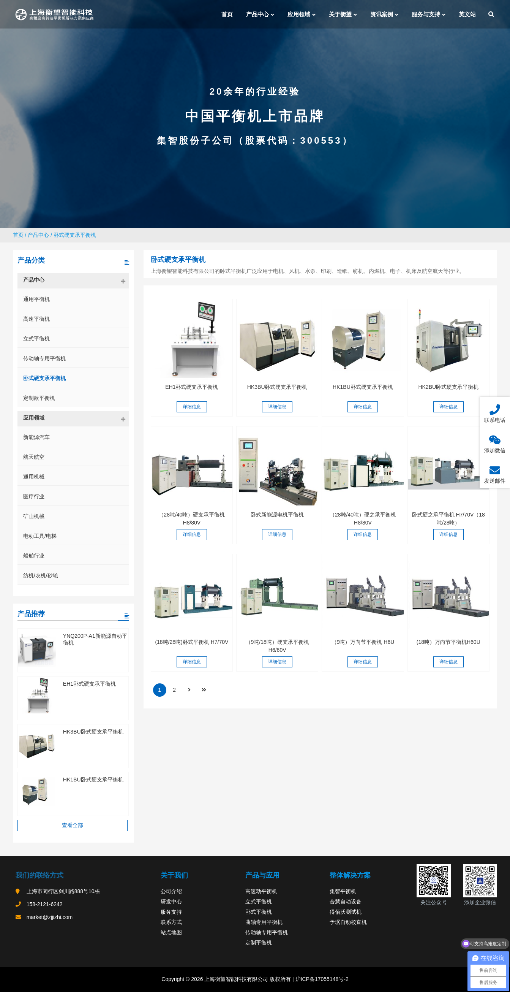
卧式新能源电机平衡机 (277, 515)
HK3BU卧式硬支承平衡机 (277, 387)
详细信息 (192, 406)
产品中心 (38, 235)
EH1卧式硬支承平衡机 (191, 387)
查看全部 (72, 825)
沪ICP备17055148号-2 (321, 979)
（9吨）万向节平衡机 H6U (363, 642)
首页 (18, 235)
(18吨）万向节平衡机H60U (448, 642)
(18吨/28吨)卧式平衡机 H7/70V (191, 642)
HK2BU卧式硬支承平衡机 (448, 387)
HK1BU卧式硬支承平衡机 (363, 387)
